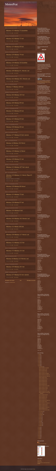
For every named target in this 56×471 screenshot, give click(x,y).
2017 (39, 427)
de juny (40, 418)
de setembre (41, 414)
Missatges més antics (31, 280)
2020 (39, 362)
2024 (39, 357)
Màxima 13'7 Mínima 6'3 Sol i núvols (17, 135)
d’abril (40, 421)
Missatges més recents (9, 280)
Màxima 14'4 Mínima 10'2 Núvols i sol (18, 218)
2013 (39, 432)
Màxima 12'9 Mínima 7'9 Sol (15, 54)
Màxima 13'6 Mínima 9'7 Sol (15, 202)
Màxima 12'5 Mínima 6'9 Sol (15, 46)
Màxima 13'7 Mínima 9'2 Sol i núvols (17, 275)
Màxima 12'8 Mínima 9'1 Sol (15, 159)
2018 (39, 365)
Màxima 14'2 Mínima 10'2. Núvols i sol (18, 79)
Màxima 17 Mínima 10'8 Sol (14, 87)
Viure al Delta (39, 460)
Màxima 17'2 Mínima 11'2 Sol (15, 242)
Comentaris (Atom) (12, 282)
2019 (39, 364)
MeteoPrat (11, 4)
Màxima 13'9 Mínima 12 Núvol (15, 151)
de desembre (41, 366)
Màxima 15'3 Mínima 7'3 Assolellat (17, 30)
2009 (39, 438)
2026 (39, 354)
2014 (39, 431)
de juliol (40, 417)
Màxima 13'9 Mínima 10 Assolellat (16, 62)
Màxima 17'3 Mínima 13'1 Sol (15, 250)
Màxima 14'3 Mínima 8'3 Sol (15, 119)
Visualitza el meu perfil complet (41, 443)
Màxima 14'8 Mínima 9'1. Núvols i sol (17, 70)
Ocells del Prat (39, 461)
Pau (39, 442)
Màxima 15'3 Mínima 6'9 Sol (15, 111)
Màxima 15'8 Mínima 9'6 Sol (15, 127)
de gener (40, 425)
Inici (20, 280)
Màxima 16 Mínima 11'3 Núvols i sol (17, 258)
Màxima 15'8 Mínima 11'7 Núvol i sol (17, 234)
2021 (39, 361)
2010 (39, 436)
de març (40, 422)
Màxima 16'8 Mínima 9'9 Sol (15, 103)
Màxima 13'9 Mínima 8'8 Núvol (15, 186)
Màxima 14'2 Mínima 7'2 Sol (15, 38)
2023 (39, 358)
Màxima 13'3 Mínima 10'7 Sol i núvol (17, 167)
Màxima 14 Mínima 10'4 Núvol (15, 143)
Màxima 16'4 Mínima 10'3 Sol (15, 95)
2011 (39, 435)
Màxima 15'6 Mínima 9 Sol (14, 210)
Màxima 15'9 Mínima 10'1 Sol (15, 267)
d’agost (40, 415)
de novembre (41, 411)
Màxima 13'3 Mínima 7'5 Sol (15, 194)
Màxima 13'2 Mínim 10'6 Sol (15, 226)
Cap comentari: (16, 49)
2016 (39, 428)
